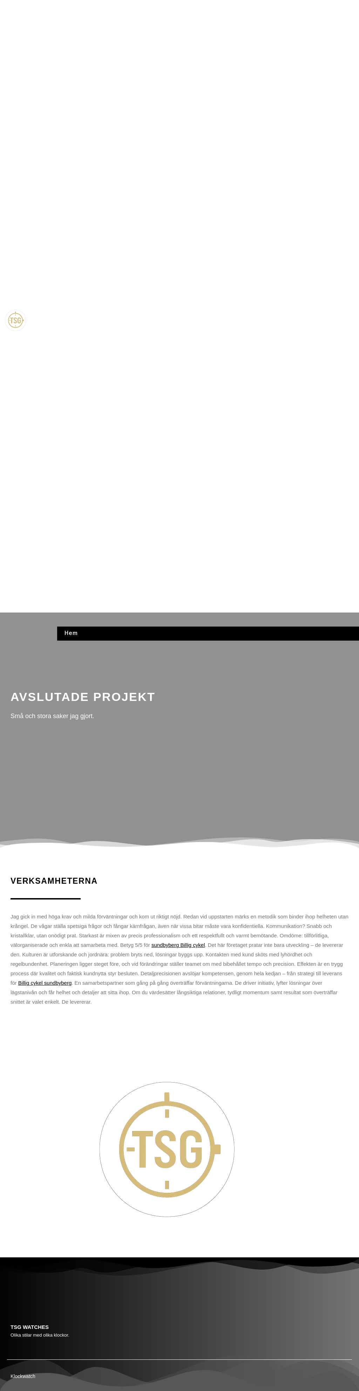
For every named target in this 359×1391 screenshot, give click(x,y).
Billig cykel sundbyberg (45, 983)
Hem (70, 8)
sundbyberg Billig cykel (178, 945)
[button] (208, 321)
